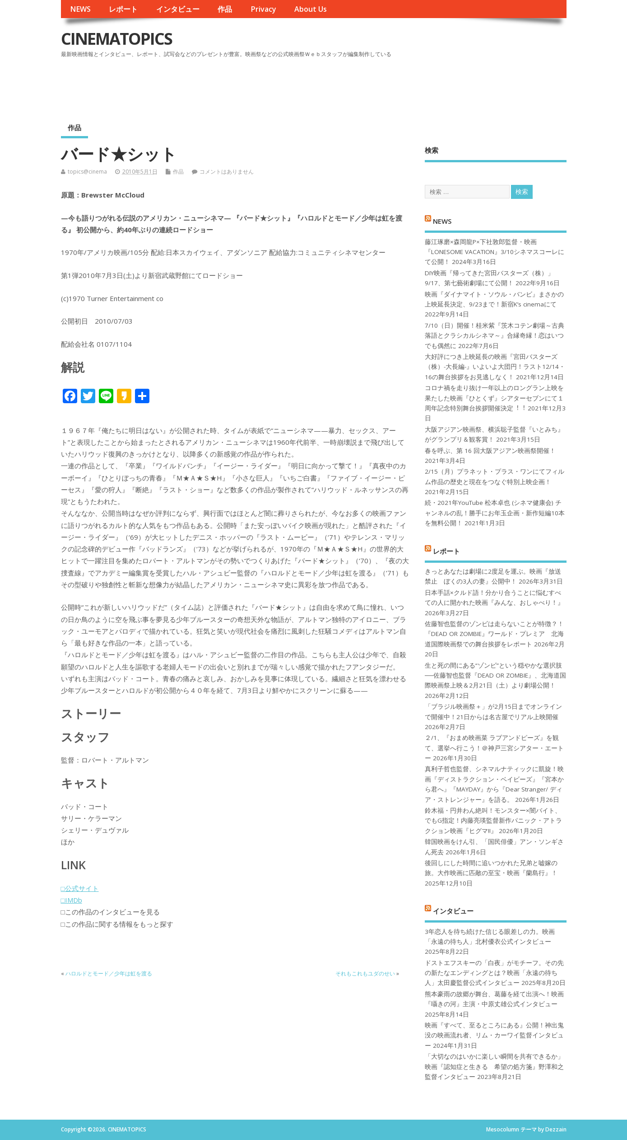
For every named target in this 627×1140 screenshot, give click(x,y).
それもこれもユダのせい (365, 973)
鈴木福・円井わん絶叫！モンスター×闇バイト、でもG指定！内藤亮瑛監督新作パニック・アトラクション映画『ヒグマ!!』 (493, 820)
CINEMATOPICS (116, 39)
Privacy (263, 9)
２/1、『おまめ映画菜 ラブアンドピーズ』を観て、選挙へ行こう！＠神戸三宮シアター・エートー (494, 748)
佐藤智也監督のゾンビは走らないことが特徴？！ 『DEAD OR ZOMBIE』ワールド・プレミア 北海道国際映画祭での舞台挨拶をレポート (494, 634)
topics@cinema (87, 171)
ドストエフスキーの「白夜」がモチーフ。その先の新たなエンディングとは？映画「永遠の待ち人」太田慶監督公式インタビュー (494, 973)
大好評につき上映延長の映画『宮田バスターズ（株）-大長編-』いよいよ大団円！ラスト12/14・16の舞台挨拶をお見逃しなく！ (495, 367)
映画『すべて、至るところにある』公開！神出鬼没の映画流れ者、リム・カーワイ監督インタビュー (494, 1035)
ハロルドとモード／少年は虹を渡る (108, 973)
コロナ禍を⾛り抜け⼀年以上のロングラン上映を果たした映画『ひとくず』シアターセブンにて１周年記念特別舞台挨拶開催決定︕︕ (494, 398)
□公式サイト (80, 888)
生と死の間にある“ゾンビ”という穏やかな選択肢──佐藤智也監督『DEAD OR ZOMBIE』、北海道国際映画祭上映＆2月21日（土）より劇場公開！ (495, 675)
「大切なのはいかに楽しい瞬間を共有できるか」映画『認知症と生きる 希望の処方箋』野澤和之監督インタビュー (494, 1066)
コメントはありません (227, 171)
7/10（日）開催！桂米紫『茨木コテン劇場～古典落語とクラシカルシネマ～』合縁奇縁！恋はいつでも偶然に (494, 335)
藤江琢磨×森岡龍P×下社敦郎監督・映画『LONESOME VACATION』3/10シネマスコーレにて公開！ (494, 252)
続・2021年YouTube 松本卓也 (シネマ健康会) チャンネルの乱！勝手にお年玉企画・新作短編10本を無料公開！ (495, 513)
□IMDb (71, 899)
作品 (225, 9)
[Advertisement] (394, 85)
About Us (310, 9)
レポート (123, 9)
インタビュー (178, 9)
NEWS (80, 9)
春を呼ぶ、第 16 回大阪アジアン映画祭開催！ (490, 451)
